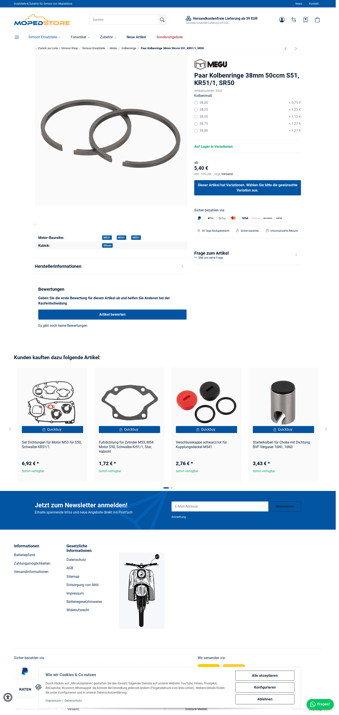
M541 (121, 237)
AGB (69, 568)
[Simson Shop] (42, 19)
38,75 (250, 123)
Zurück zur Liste (46, 48)
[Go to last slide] (10, 429)
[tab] (166, 488)
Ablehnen (265, 699)
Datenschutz (73, 700)
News (298, 3)
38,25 (250, 109)
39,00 (250, 130)
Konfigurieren (265, 687)
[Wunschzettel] (305, 19)
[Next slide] (326, 429)
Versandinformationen (31, 572)
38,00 (250, 102)
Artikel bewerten (112, 314)
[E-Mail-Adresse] (220, 506)
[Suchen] (128, 19)
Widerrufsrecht (77, 610)
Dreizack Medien (196, 709)
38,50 (250, 116)
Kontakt (313, 3)
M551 (136, 237)
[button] (282, 19)
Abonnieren (285, 506)
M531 (106, 237)
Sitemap (72, 576)
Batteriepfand (24, 555)
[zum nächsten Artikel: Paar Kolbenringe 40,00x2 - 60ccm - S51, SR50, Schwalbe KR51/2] (296, 48)
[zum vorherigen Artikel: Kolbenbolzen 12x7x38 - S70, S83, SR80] (285, 48)
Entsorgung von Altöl (82, 585)
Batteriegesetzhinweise (84, 602)
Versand (227, 174)
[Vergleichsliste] (293, 19)
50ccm (107, 245)
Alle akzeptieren (265, 675)
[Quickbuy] (52, 429)
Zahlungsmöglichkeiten (32, 563)
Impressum (53, 700)
